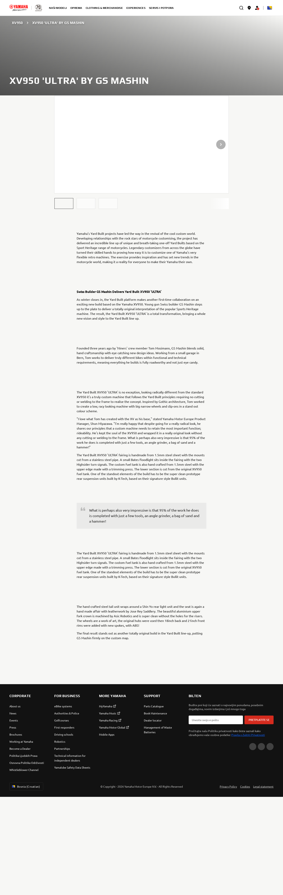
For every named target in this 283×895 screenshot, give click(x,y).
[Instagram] (270, 844)
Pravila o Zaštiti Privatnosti (248, 833)
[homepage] (18, 7)
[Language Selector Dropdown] (270, 8)
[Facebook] (261, 844)
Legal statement (263, 884)
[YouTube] (252, 844)
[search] (241, 8)
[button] (63, 203)
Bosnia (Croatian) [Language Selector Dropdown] (25, 884)
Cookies (245, 884)
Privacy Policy (228, 884)
